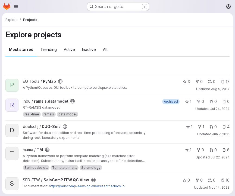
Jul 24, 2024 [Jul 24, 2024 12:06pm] (220, 109)
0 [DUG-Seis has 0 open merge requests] (213, 126)
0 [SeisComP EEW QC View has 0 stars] (186, 180)
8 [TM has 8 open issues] (226, 150)
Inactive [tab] (89, 49)
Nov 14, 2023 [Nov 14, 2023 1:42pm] (219, 187)
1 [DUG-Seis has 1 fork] (201, 126)
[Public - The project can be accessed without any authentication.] (60, 81)
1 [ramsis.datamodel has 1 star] (188, 101)
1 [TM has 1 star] (188, 150)
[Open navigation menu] (16, 6)
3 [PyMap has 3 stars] (186, 81)
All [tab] (105, 49)
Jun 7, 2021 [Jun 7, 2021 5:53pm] (221, 134)
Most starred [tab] (21, 49)
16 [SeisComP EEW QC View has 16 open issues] (225, 180)
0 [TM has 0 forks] (200, 150)
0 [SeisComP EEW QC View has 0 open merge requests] (211, 180)
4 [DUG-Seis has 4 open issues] (226, 126)
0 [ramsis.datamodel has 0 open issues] (226, 101)
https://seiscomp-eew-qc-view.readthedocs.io (87, 186)
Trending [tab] (48, 49)
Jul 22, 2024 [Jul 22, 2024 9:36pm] (220, 157)
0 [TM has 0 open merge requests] (213, 150)
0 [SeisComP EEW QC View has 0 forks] (199, 180)
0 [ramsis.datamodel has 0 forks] (200, 101)
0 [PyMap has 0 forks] (199, 81)
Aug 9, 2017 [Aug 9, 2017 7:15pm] (220, 89)
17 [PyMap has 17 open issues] (225, 81)
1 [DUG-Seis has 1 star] (189, 126)
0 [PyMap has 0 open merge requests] (211, 81)
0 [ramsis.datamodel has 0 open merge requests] (213, 101)
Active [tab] (69, 49)
